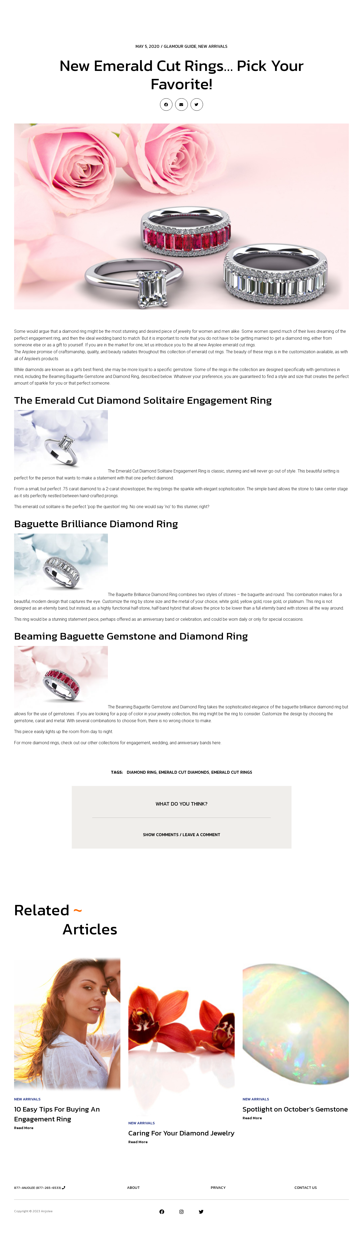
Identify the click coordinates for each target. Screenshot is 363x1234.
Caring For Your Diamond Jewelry (170, 1138)
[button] (319, 13)
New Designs (224, 13)
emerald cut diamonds (184, 772)
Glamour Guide (180, 46)
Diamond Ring (142, 772)
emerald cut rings (231, 772)
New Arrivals (119, 13)
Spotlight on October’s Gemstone (280, 1114)
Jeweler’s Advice (154, 13)
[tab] (181, 834)
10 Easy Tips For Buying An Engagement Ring (59, 1114)
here (216, 742)
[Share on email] (181, 104)
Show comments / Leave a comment (181, 834)
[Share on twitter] (197, 104)
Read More (23, 1128)
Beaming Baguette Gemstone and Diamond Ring (161, 706)
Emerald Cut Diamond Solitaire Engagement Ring (161, 470)
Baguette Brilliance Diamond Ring (146, 594)
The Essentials (191, 13)
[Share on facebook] (166, 104)
